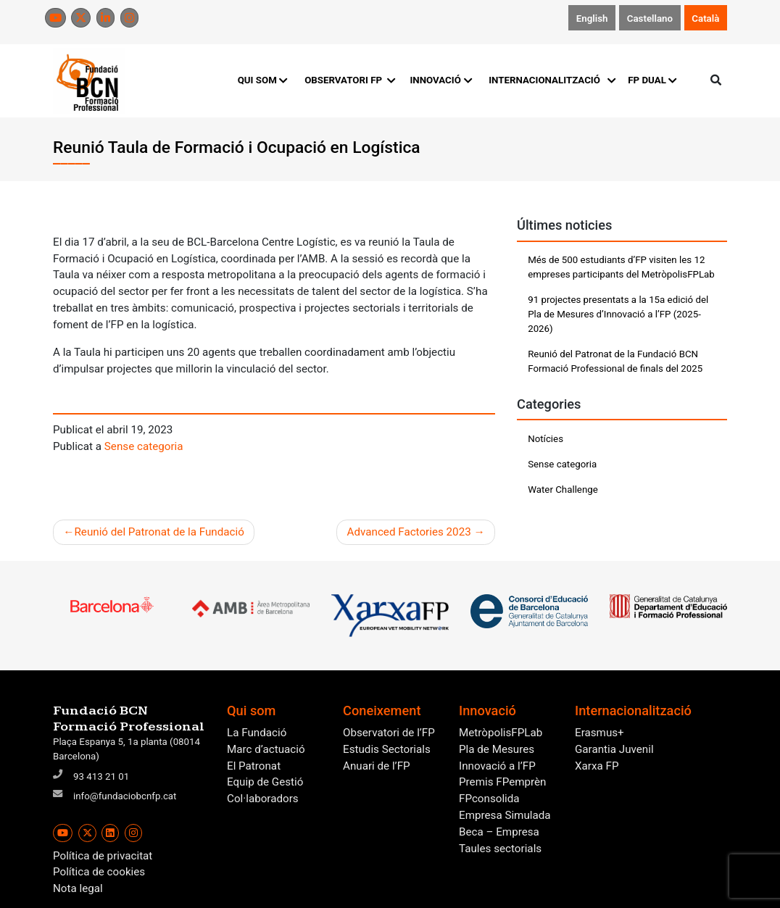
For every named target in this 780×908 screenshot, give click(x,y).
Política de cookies (99, 871)
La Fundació (256, 732)
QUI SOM (263, 80)
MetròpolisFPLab (500, 732)
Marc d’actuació (266, 749)
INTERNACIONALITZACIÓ (550, 80)
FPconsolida (489, 798)
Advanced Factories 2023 (409, 531)
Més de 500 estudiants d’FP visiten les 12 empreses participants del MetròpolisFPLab (621, 267)
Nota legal (78, 888)
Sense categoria (143, 446)
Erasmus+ (599, 732)
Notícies (545, 438)
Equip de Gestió (265, 781)
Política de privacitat (102, 855)
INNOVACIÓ (441, 80)
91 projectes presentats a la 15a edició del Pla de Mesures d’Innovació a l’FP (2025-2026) (618, 314)
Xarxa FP (596, 765)
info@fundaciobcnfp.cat (124, 796)
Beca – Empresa (499, 831)
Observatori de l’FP (389, 732)
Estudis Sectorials (387, 749)
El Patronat (254, 765)
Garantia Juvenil (614, 749)
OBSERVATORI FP (348, 80)
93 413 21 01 (101, 776)
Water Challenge (563, 489)
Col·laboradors (263, 798)
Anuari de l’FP (376, 765)
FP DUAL (652, 80)
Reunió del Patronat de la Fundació (159, 531)
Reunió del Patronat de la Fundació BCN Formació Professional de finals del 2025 (615, 361)
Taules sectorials (500, 848)
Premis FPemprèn (502, 781)
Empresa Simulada (505, 815)
